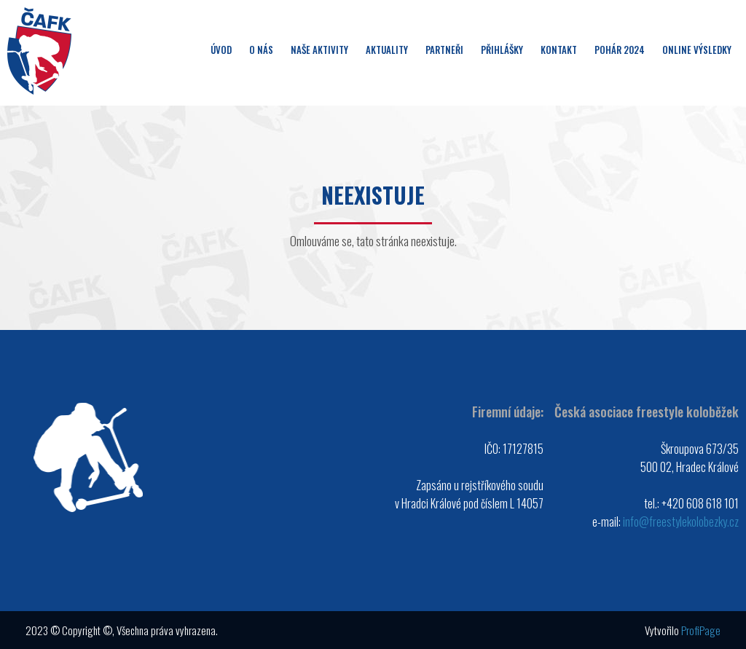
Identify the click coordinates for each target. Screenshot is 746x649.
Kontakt (559, 49)
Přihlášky (502, 49)
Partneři (444, 49)
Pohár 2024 (619, 49)
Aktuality (387, 49)
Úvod (221, 49)
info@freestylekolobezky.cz (681, 521)
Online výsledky (696, 49)
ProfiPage (701, 630)
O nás (261, 49)
